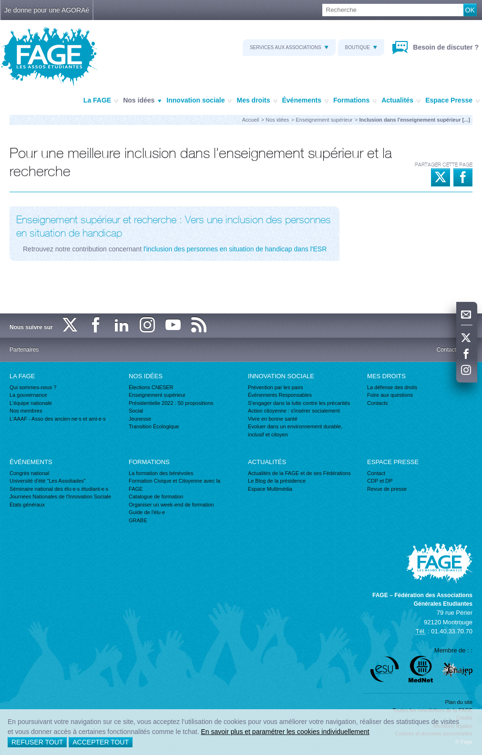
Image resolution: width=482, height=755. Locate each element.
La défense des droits (392, 387)
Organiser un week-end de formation (171, 504)
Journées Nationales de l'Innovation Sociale (60, 496)
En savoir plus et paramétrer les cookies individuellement (285, 731)
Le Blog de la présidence (277, 481)
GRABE (138, 520)
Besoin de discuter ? (445, 47)
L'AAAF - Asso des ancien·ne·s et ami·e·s (57, 419)
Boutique (361, 47)
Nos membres (26, 411)
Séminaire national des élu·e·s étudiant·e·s (59, 489)
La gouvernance (28, 395)
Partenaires (24, 349)
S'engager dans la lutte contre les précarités (299, 403)
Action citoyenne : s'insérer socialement (294, 411)
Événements (305, 100)
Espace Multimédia (270, 489)
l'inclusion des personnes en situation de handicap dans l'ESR (235, 249)
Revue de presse (387, 489)
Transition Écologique (154, 426)
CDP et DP (380, 481)
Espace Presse (452, 100)
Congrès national (29, 473)
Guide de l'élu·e (147, 512)
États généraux (27, 504)
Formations (355, 100)
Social (136, 411)
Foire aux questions (390, 395)
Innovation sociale (199, 100)
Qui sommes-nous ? (33, 387)
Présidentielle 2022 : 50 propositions (171, 403)
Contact (376, 473)
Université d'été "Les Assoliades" (48, 481)
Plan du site (458, 702)
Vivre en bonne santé (272, 419)
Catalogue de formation (156, 496)
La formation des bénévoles (161, 473)
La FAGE (100, 100)
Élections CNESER (151, 387)
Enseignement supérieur (324, 120)
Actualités (400, 100)
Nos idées (142, 100)
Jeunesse (140, 419)
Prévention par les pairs (275, 387)
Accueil (250, 120)
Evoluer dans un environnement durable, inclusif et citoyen (295, 430)
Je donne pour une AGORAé (46, 10)
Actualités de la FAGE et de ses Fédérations (299, 473)
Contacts (377, 403)
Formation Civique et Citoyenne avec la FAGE (174, 485)
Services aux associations (289, 47)
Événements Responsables (280, 395)
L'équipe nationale (31, 403)
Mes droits (256, 100)
